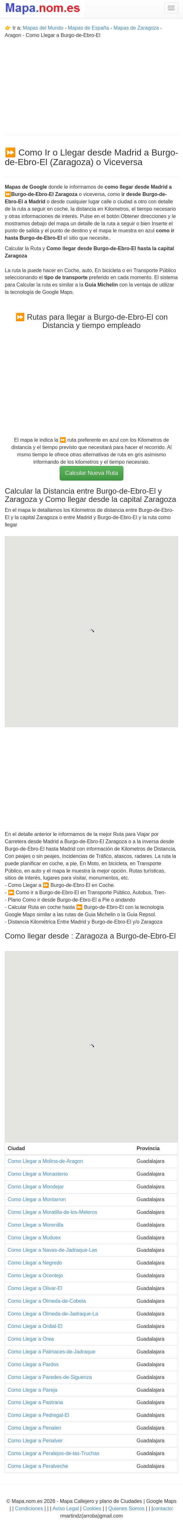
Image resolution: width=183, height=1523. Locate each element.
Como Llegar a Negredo (35, 1263)
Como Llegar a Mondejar (36, 1186)
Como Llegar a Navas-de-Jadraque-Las (52, 1250)
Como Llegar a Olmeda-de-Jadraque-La (53, 1313)
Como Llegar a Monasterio (38, 1174)
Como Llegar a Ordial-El (35, 1326)
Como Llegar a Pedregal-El (38, 1415)
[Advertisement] (91, 83)
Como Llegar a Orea (31, 1339)
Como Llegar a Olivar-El (35, 1288)
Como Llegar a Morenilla (35, 1225)
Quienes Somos (126, 1508)
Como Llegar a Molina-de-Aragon (45, 1161)
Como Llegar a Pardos (33, 1364)
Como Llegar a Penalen (34, 1428)
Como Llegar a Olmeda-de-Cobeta (47, 1301)
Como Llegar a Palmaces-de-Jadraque (51, 1351)
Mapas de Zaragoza (136, 28)
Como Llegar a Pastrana (35, 1402)
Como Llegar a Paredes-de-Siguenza (50, 1377)
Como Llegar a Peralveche (38, 1466)
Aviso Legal (66, 1508)
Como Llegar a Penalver (35, 1440)
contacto (162, 1508)
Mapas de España (89, 28)
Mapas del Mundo (43, 28)
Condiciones (29, 1508)
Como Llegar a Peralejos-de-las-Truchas (53, 1453)
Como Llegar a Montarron (37, 1199)
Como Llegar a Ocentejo (35, 1275)
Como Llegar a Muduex (34, 1237)
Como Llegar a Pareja (32, 1390)
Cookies (93, 1508)
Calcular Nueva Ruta (91, 473)
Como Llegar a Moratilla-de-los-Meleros (52, 1212)
